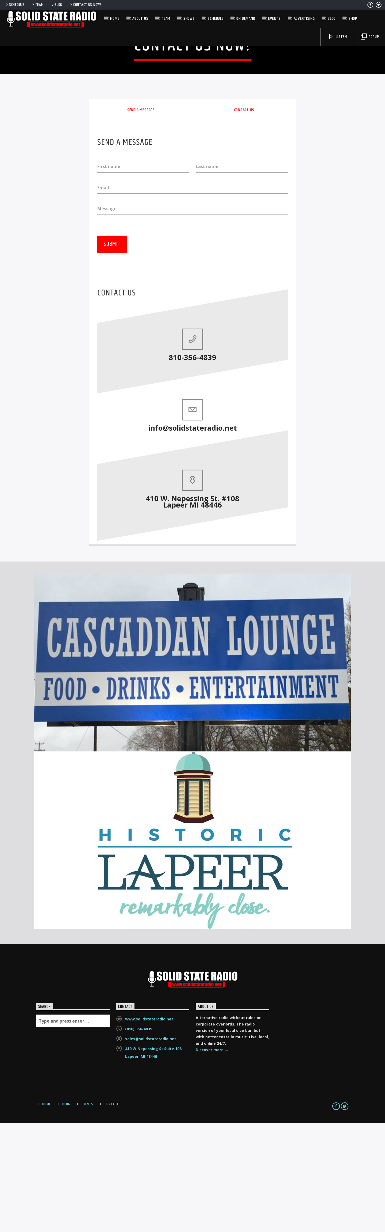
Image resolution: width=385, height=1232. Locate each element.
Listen (337, 36)
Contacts (113, 1213)
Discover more (212, 1159)
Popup (370, 36)
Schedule (14, 5)
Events (274, 18)
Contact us (244, 218)
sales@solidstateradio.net (150, 1147)
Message (107, 316)
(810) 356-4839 (138, 1137)
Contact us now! (85, 5)
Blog (57, 5)
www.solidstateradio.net (149, 1127)
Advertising (304, 18)
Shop (353, 18)
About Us (140, 18)
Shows (189, 18)
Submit (112, 353)
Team (37, 5)
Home (114, 18)
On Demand (245, 18)
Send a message (141, 218)
